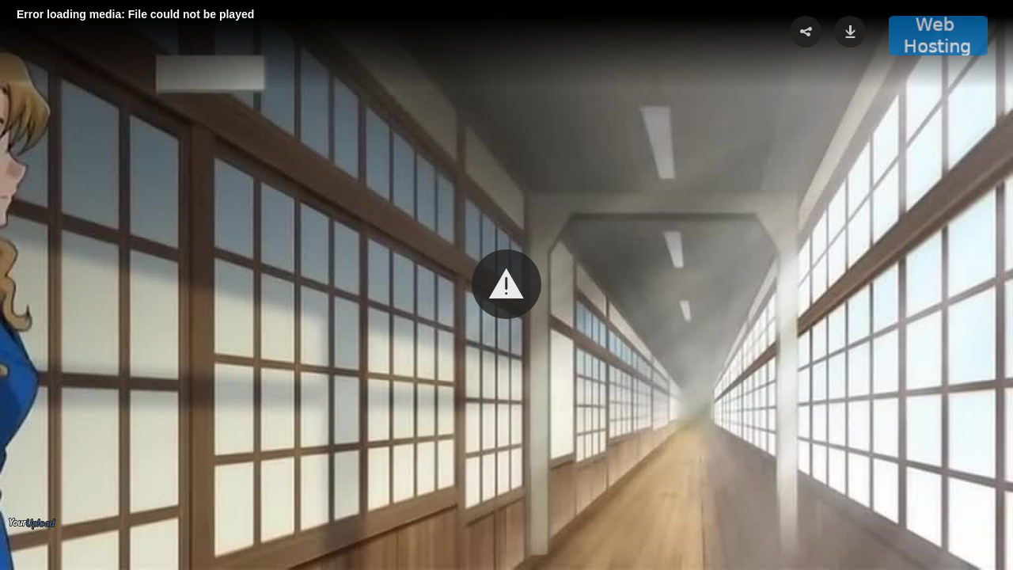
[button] (506, 284)
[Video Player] (506, 285)
